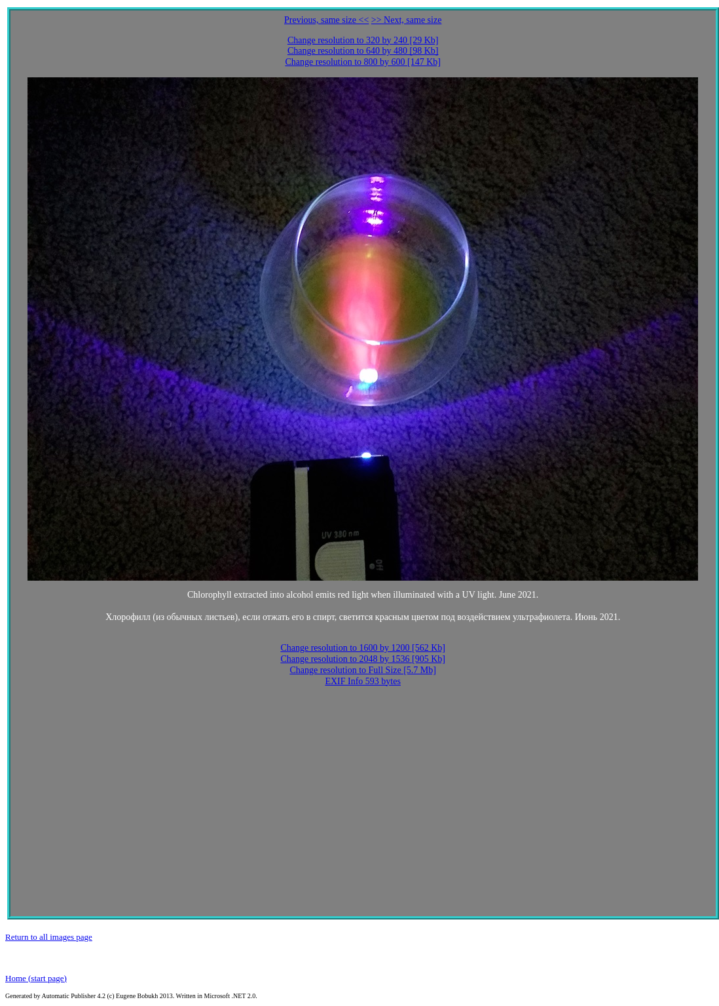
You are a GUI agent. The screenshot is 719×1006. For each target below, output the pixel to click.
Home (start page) (36, 978)
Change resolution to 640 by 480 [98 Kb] (363, 51)
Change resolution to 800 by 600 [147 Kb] (363, 62)
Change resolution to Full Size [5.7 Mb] (362, 670)
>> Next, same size (406, 20)
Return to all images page (48, 937)
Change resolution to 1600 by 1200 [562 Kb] (362, 648)
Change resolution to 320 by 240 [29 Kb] (363, 40)
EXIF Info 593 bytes (363, 681)
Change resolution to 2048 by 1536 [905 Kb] (362, 659)
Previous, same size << (326, 20)
